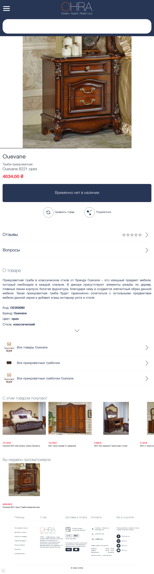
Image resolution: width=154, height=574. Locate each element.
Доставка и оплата (21, 532)
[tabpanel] (77, 92)
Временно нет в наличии (77, 193)
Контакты (18, 549)
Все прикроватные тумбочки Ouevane (38, 378)
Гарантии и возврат (21, 536)
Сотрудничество (20, 553)
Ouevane (14, 157)
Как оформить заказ (21, 528)
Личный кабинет (20, 545)
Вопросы (11, 250)
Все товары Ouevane (26, 347)
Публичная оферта (20, 540)
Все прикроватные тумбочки (32, 363)
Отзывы (72, 235)
